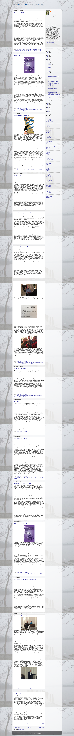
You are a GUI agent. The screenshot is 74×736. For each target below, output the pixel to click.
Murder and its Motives (17, 363)
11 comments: (25, 572)
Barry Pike (18, 477)
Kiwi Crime (48, 154)
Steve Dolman (48, 192)
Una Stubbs (39, 50)
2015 (48, 104)
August (49, 68)
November (50, 64)
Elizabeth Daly (22, 362)
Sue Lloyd (35, 50)
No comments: (25, 168)
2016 (48, 103)
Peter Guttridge (24, 363)
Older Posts (41, 727)
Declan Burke (48, 136)
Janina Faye (19, 243)
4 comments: (25, 108)
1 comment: (25, 431)
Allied (22, 395)
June (49, 71)
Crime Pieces (48, 132)
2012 (48, 108)
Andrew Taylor (48, 120)
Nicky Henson (22, 50)
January (49, 101)
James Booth (29, 49)
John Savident (33, 49)
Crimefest (18, 362)
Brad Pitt (28, 395)
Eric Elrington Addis (30, 169)
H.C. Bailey (24, 477)
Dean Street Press (24, 169)
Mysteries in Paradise (49, 165)
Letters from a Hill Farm (49, 159)
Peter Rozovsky (48, 176)
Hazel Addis (39, 169)
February (49, 100)
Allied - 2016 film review (20, 368)
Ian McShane (28, 432)
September (50, 67)
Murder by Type (48, 164)
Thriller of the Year (39, 518)
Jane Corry (26, 362)
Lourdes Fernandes (49, 160)
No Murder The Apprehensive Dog (36, 477)
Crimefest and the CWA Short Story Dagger (24, 282)
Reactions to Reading (49, 181)
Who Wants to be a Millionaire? (23, 396)
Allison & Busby (48, 119)
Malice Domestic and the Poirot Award (23, 615)
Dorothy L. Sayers (19, 573)
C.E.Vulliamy (19, 169)
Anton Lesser (25, 395)
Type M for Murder (49, 196)
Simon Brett (33, 573)
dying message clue (20, 432)
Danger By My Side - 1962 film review (23, 693)
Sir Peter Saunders (28, 724)
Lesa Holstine (48, 157)
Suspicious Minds (31, 109)
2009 (48, 112)
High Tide (24, 432)
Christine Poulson (49, 127)
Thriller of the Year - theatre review (22, 483)
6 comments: (25, 476)
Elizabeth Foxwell (49, 138)
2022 (48, 55)
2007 (48, 115)
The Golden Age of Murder (21, 110)
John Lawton (30, 362)
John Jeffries (28, 477)
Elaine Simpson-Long (49, 137)
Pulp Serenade (48, 179)
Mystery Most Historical (32, 688)
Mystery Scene (48, 168)
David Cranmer (48, 135)
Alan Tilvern (18, 723)
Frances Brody (25, 688)
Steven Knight (16, 396)
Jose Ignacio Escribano (49, 149)
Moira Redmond (48, 163)
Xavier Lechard (48, 197)
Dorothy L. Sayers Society (21, 109)
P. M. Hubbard (41, 432)
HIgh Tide (16, 401)
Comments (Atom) (21, 729)
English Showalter (20, 688)
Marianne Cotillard (33, 395)
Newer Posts (17, 727)
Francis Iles (35, 169)
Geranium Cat (48, 143)
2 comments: (25, 48)
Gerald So (47, 142)
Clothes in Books (48, 130)
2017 (48, 62)
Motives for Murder (40, 362)
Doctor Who (30, 518)
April (49, 97)
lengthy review (37, 564)
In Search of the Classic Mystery (51, 146)
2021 (48, 56)
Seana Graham (48, 186)
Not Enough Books (49, 171)
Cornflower (48, 131)
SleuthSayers (48, 190)
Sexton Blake (48, 187)
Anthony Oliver (23, 723)
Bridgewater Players (25, 518)
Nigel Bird (47, 170)
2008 (48, 114)
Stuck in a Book (48, 193)
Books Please (48, 124)
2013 (48, 107)
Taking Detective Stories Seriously (22, 523)
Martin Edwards (53, 11)
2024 (48, 52)
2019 (48, 59)
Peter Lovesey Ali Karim (30, 363)
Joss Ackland (38, 49)
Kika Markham (36, 432)
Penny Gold (31, 50)
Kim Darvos (18, 724)
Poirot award (38, 688)
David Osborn (19, 49)
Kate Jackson (48, 152)
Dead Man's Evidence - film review (22, 175)
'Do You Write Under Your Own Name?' (28, 5)
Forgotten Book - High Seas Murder (23, 115)
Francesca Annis (23, 49)
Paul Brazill (48, 174)
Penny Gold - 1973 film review (21, 12)
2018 (48, 60)
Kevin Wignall (35, 362)
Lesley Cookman (48, 158)
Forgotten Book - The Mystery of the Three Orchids (26, 579)
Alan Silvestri (19, 395)
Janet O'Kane (48, 147)
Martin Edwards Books (49, 46)
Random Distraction (49, 180)
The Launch (17, 55)
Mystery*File (48, 169)
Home (29, 727)
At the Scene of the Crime (50, 121)
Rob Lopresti (48, 182)
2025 (48, 51)
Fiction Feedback (49, 141)
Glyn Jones (34, 518)
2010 (48, 111)
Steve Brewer (48, 191)
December (50, 63)
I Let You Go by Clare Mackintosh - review (24, 246)
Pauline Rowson (48, 175)
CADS (21, 477)
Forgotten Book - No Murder (21, 438)
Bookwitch (47, 125)
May (49, 72)
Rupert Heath (18, 170)
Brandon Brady (31, 723)
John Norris (48, 148)
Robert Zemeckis (39, 395)
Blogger (42, 733)
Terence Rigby (16, 433)
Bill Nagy (26, 723)
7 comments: (25, 685)
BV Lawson (48, 126)
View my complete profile (50, 42)
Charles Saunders (36, 723)
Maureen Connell (22, 724)
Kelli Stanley (48, 153)
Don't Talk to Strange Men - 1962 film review (25, 212)
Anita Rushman (19, 518)
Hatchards (26, 109)
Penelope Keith (26, 50)
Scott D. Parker (48, 185)
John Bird (32, 432)
